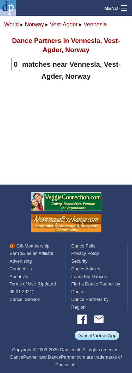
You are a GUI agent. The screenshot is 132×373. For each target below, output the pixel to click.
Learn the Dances (89, 276)
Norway (34, 24)
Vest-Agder (64, 24)
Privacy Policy (85, 253)
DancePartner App (97, 335)
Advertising (21, 261)
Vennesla (95, 24)
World (11, 24)
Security (79, 261)
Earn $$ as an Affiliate (31, 253)
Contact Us (21, 268)
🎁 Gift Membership (29, 246)
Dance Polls (83, 246)
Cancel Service (25, 299)
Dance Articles (85, 268)
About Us (19, 276)
